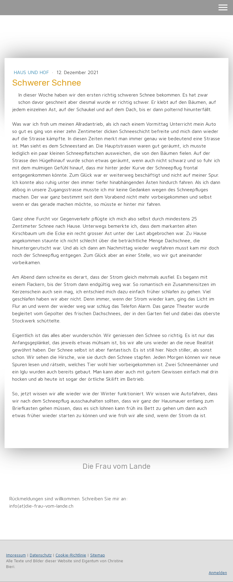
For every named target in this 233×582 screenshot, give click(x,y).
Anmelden (218, 572)
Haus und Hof (32, 72)
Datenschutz (41, 555)
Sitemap (97, 555)
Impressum (16, 555)
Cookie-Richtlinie (71, 555)
